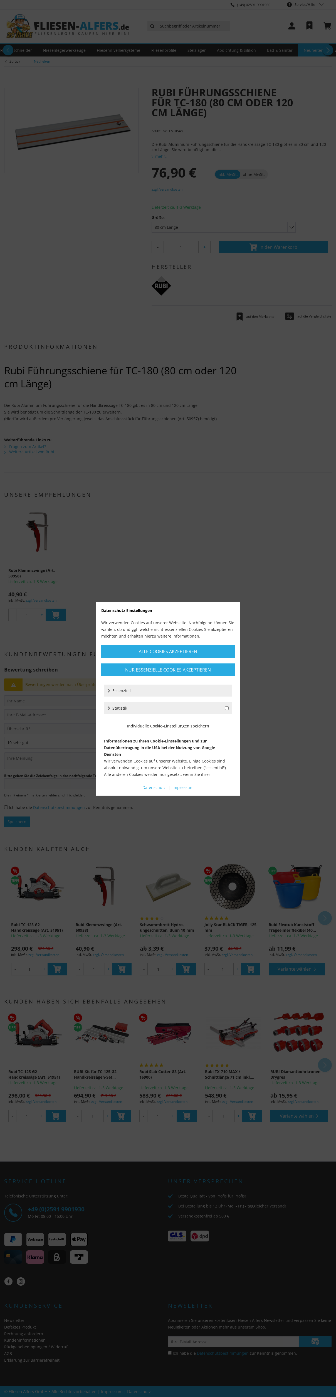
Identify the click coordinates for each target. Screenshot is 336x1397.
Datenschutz (154, 787)
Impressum (183, 787)
